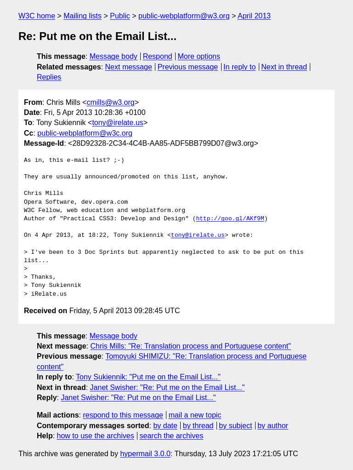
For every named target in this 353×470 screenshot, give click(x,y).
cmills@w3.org (110, 102)
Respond (157, 56)
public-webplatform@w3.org (184, 16)
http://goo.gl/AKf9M (230, 219)
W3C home (36, 16)
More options (199, 56)
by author (272, 426)
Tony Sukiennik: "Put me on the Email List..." (148, 377)
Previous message (188, 67)
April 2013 (254, 16)
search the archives (172, 436)
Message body (113, 56)
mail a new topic (195, 415)
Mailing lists (82, 16)
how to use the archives (95, 436)
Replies (49, 77)
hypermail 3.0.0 (145, 454)
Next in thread (284, 67)
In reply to (239, 67)
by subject (235, 426)
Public (120, 16)
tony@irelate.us (117, 122)
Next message (128, 67)
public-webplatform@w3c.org (84, 133)
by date (165, 426)
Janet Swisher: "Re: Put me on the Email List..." (167, 387)
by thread (198, 426)
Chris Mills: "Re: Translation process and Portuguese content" (191, 346)
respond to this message (123, 415)
